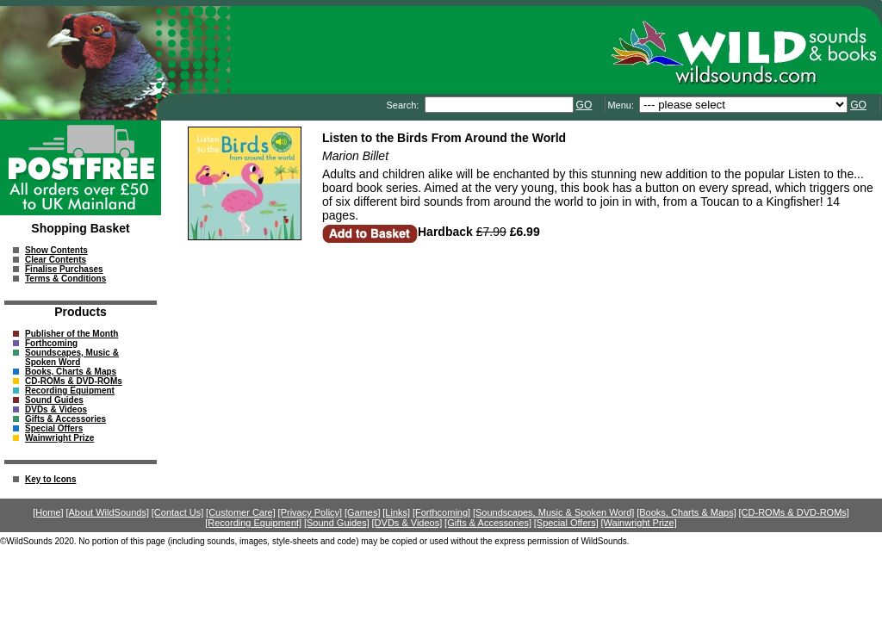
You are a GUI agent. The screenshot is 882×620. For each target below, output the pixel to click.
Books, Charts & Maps (70, 371)
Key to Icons (50, 479)
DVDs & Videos (56, 409)
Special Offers (54, 428)
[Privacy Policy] (310, 512)
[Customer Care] (241, 512)
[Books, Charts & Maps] (686, 512)
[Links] (396, 512)
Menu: (622, 105)
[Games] (363, 512)
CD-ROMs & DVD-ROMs (73, 381)
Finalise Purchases (64, 269)
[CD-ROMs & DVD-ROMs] (794, 512)
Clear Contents (55, 259)
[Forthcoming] (441, 512)
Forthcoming (51, 343)
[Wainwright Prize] (639, 523)
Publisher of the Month (71, 333)
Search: (403, 105)
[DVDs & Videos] (407, 523)
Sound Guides (54, 400)
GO (584, 105)
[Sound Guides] (337, 523)
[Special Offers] (566, 523)
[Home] (48, 512)
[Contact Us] (178, 512)
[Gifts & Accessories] (487, 523)
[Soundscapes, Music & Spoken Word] (554, 512)
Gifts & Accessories (65, 419)
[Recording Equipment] (253, 523)
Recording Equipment (70, 390)
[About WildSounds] (107, 512)
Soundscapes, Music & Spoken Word (72, 357)
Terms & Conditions (65, 278)
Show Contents (56, 250)
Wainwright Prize (59, 438)
